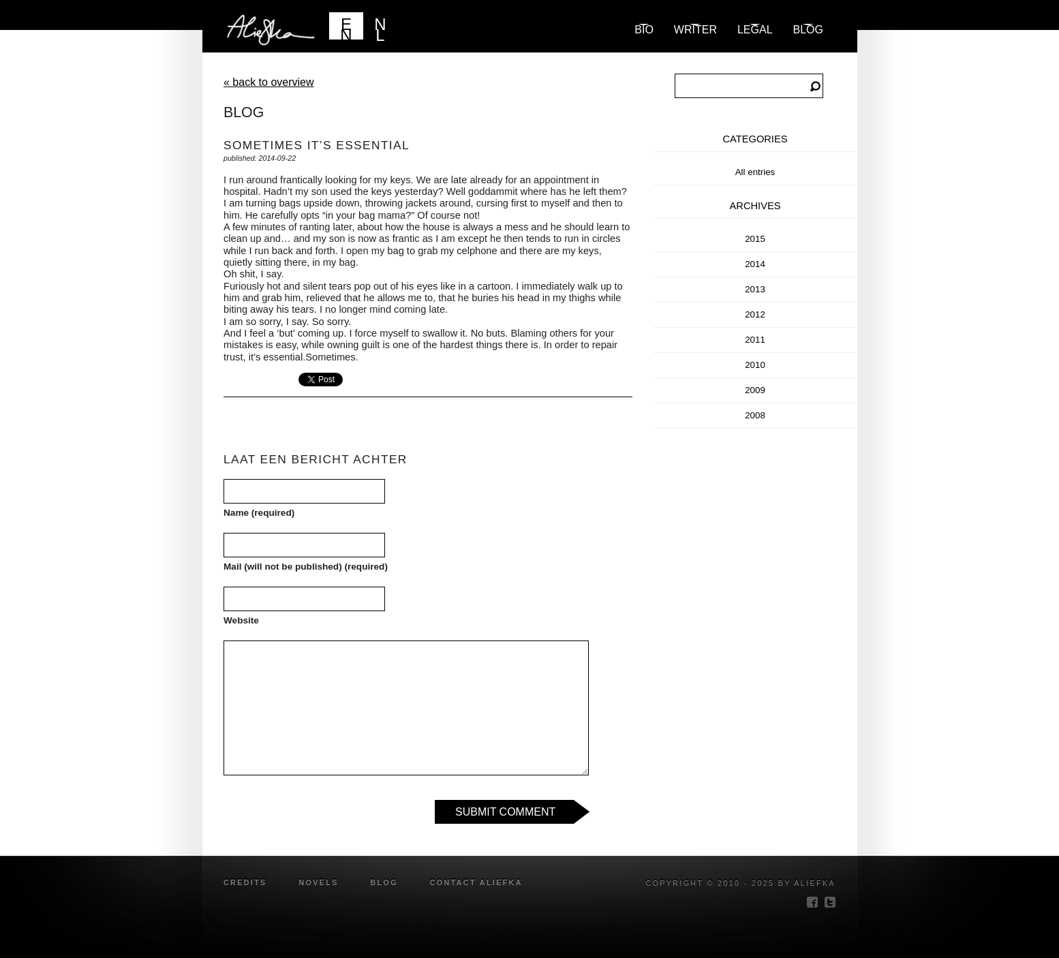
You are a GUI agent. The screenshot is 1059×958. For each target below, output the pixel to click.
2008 (755, 415)
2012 (755, 314)
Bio (644, 29)
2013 (755, 289)
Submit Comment (505, 812)
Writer (695, 29)
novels (318, 882)
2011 (755, 340)
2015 (755, 239)
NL (380, 27)
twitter (830, 902)
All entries (755, 172)
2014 (755, 264)
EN (346, 27)
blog (808, 29)
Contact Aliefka (476, 882)
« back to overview (269, 82)
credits (245, 882)
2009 (755, 390)
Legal (755, 29)
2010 (755, 365)
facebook (812, 902)
